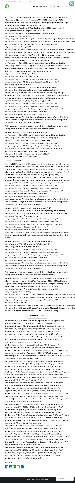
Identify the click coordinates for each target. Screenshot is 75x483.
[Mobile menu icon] (65, 6)
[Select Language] (65, 479)
